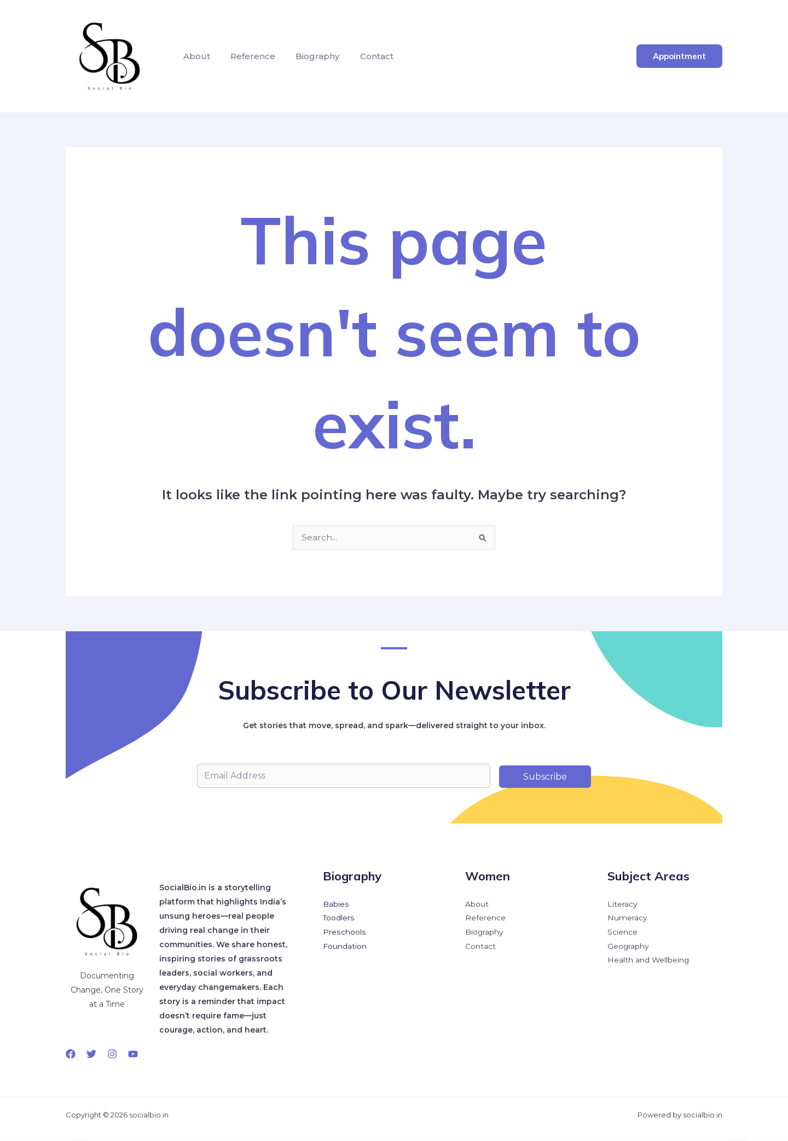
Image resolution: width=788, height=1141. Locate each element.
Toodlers (339, 919)
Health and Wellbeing (648, 961)
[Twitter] (91, 1054)
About (195, 56)
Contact (366, 56)
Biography (310, 56)
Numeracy (627, 919)
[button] (679, 56)
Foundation (345, 947)
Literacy (622, 904)
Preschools (344, 933)
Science (622, 933)
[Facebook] (71, 1054)
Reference (248, 56)
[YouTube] (133, 1054)
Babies (336, 904)
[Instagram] (112, 1054)
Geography (628, 947)
